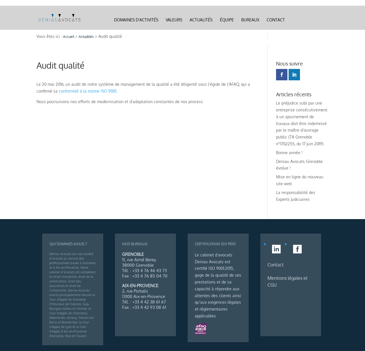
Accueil (68, 36)
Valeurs (174, 20)
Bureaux (250, 20)
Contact (276, 20)
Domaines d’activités (136, 20)
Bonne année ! (289, 152)
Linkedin (301, 20)
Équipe (227, 20)
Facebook (315, 20)
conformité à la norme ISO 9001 (87, 91)
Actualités (201, 20)
